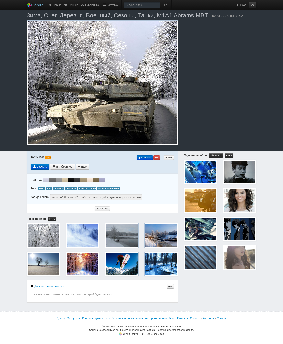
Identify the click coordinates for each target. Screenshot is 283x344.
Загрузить (73, 318)
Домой (61, 318)
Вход (241, 4)
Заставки (111, 4)
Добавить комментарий (47, 286)
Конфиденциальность (96, 318)
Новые (54, 4)
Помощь (182, 318)
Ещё (52, 219)
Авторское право (156, 318)
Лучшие (71, 4)
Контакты (208, 318)
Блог (172, 318)
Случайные (90, 4)
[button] (252, 5)
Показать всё (102, 208)
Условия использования (127, 318)
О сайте (195, 318)
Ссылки (221, 318)
